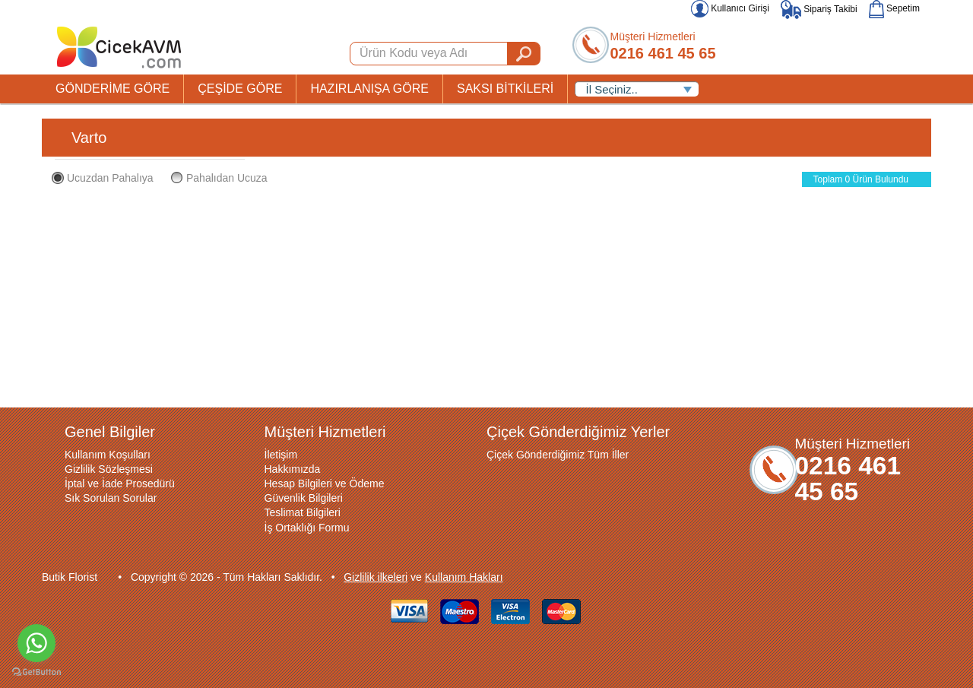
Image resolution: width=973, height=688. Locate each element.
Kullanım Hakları (464, 577)
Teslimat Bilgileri (303, 512)
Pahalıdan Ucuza (219, 178)
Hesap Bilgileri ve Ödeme (325, 483)
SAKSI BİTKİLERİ (505, 88)
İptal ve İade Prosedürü (120, 483)
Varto (88, 137)
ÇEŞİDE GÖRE (240, 88)
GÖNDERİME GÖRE (112, 88)
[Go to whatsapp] (36, 643)
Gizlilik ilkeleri (375, 577)
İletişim (281, 455)
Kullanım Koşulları (108, 455)
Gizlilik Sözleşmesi (109, 469)
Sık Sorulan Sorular (111, 498)
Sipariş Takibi (819, 9)
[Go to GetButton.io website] (36, 672)
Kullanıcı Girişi (730, 8)
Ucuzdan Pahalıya (103, 178)
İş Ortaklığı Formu (307, 528)
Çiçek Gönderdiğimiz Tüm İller (557, 455)
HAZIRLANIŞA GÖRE (369, 88)
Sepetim (894, 8)
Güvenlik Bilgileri (304, 498)
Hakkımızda (293, 469)
